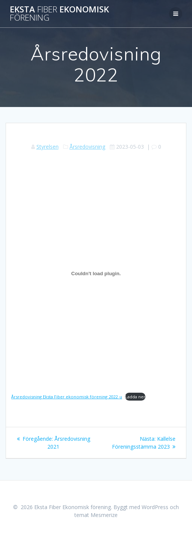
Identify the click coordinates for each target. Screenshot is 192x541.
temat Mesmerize (96, 514)
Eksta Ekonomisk (59, 13)
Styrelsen (47, 146)
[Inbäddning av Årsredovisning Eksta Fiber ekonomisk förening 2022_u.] (96, 273)
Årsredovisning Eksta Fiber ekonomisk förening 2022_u (66, 396)
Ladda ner (135, 396)
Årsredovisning (87, 146)
